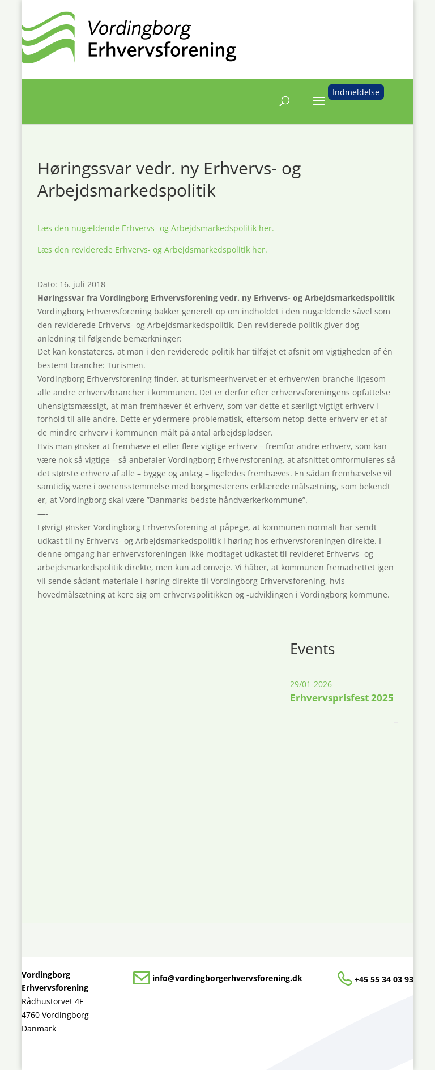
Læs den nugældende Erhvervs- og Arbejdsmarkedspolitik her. (155, 228)
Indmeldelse (355, 92)
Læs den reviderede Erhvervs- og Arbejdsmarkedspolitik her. (152, 249)
